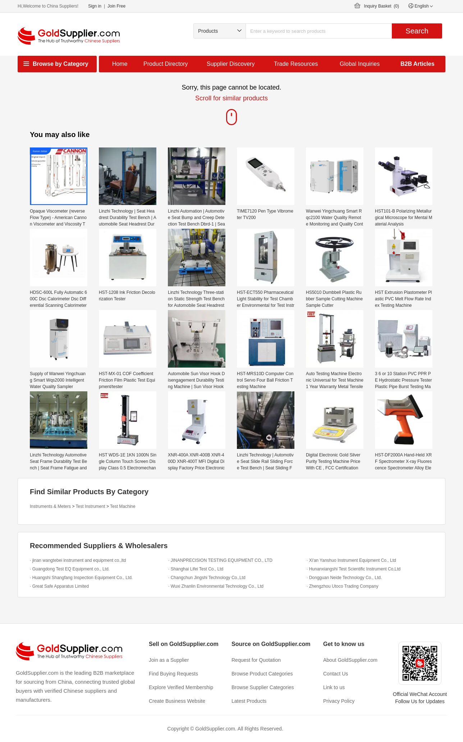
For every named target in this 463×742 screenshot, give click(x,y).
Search (416, 31)
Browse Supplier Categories (263, 687)
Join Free (116, 6)
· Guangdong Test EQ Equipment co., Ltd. (70, 569)
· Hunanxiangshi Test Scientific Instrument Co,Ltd (353, 569)
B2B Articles (417, 64)
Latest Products (249, 701)
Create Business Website (177, 701)
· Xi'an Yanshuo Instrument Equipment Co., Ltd (351, 560)
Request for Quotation (256, 660)
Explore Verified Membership (181, 687)
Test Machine (123, 506)
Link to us (334, 687)
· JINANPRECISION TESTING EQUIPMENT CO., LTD (220, 560)
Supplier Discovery (231, 64)
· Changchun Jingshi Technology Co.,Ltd (207, 577)
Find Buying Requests (173, 674)
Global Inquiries (360, 64)
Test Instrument (90, 506)
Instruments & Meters (50, 506)
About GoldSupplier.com (350, 660)
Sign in (94, 6)
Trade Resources (296, 64)
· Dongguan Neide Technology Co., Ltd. (344, 577)
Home (120, 64)
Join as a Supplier (169, 660)
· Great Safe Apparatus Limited (59, 586)
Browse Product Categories (262, 674)
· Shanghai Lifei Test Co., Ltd (195, 569)
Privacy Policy (338, 701)
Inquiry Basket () (381, 6)
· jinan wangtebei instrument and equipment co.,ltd (78, 560)
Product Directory (165, 64)
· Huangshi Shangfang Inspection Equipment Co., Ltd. (81, 577)
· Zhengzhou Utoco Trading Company (342, 586)
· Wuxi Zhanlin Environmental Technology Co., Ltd (215, 586)
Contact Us (335, 674)
